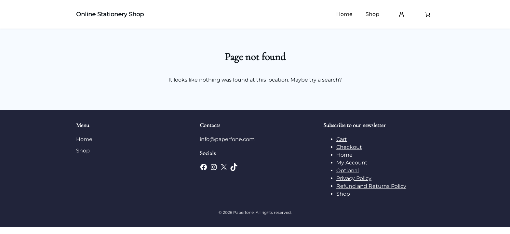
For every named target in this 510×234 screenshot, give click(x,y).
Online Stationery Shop (110, 14)
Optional (347, 170)
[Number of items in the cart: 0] (427, 14)
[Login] (401, 14)
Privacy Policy (353, 178)
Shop (343, 194)
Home (344, 155)
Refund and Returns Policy (371, 186)
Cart (341, 139)
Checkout (349, 147)
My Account (352, 163)
